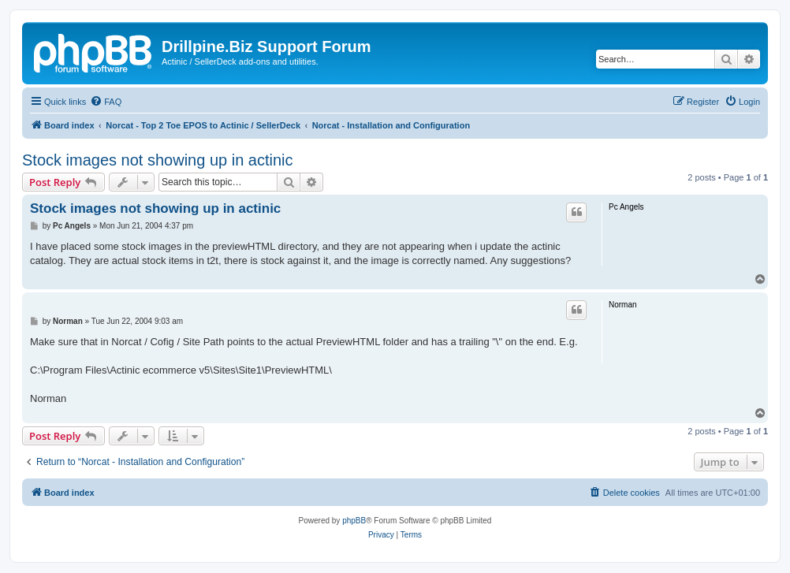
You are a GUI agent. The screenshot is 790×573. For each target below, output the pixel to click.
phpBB (354, 520)
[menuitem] (105, 101)
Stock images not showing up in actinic (157, 160)
